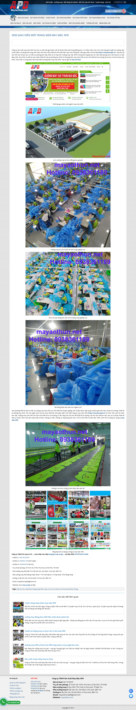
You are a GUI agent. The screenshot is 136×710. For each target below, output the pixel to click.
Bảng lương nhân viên (17, 697)
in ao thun (62, 589)
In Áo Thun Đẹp (19, 7)
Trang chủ (14, 19)
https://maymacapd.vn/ (107, 52)
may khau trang (30, 589)
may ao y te (20, 589)
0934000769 (24, 564)
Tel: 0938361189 (13, 703)
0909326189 (35, 686)
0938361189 (24, 561)
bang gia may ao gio (55, 554)
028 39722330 (24, 557)
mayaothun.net (67, 697)
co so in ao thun (53, 589)
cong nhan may (41, 589)
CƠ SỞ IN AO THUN (81, 554)
